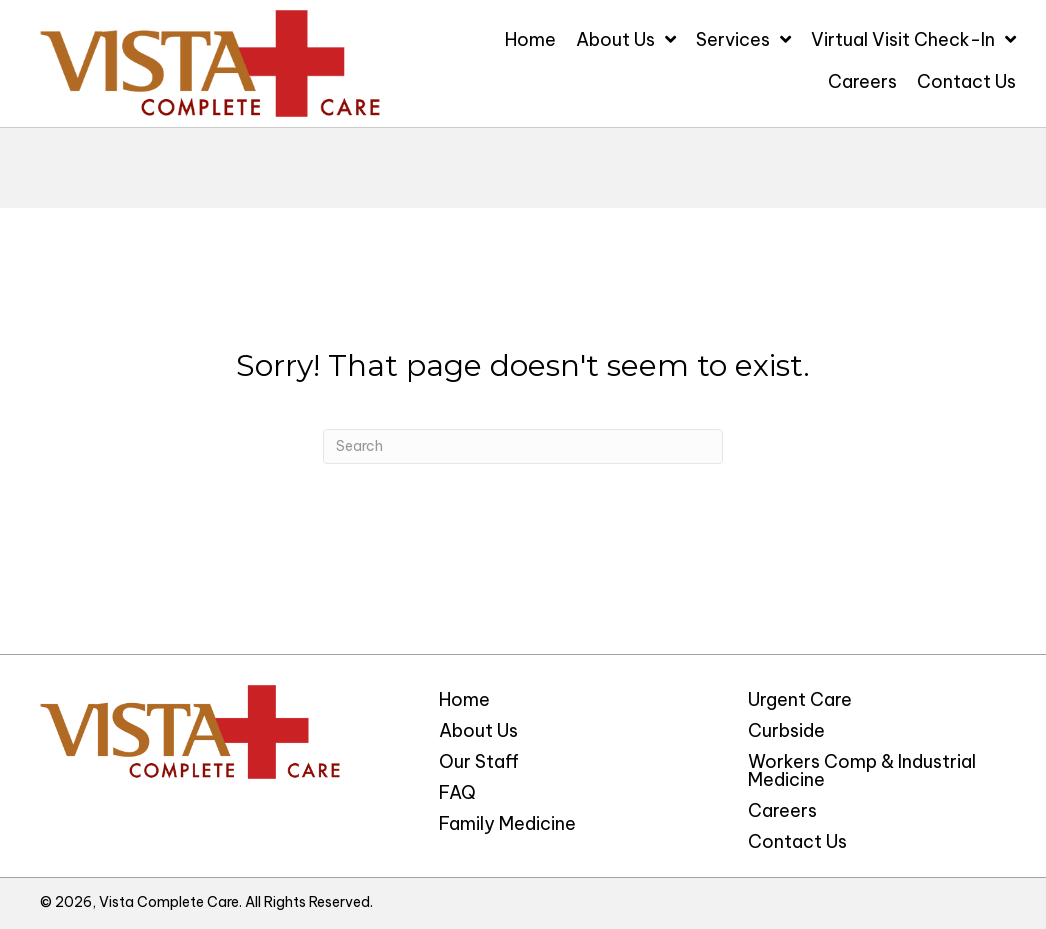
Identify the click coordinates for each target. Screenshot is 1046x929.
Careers (782, 810)
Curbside (786, 730)
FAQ (457, 792)
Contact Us (797, 841)
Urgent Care (800, 699)
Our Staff (479, 761)
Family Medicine (507, 823)
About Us (478, 730)
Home (464, 699)
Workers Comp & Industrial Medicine (862, 770)
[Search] (523, 446)
